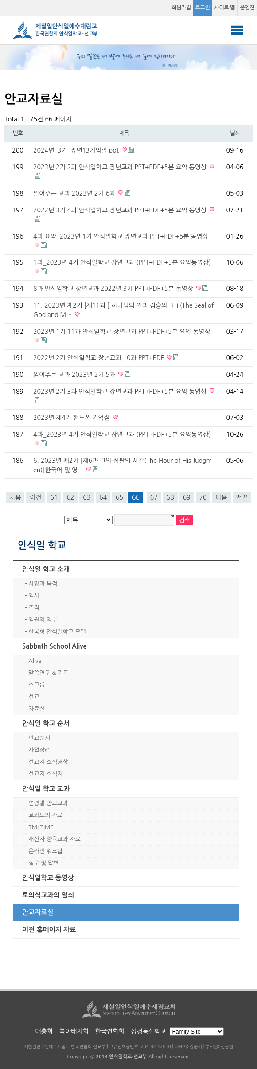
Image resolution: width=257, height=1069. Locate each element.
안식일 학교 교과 (46, 788)
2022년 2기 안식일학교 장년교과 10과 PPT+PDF (99, 358)
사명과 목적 (42, 584)
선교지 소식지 (45, 774)
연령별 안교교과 (48, 803)
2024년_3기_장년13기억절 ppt (77, 150)
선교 (33, 697)
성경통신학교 (148, 1031)
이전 (35, 497)
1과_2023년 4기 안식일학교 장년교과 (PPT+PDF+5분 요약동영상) (122, 262)
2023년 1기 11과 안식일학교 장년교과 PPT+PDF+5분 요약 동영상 (121, 332)
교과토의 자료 (45, 815)
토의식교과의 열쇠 (48, 895)
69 (187, 497)
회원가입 (181, 7)
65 (119, 497)
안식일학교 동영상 (48, 877)
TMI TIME (41, 827)
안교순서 (39, 738)
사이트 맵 (224, 7)
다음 (221, 497)
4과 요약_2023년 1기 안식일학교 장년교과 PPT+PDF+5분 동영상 (120, 236)
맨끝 (242, 497)
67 (154, 497)
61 (54, 497)
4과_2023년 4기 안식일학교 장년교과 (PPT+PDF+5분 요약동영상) (122, 434)
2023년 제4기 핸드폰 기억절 (72, 418)
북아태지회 (74, 1031)
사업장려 (39, 750)
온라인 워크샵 (45, 851)
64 (103, 497)
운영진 (247, 7)
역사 (33, 596)
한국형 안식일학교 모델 (57, 631)
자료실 (36, 709)
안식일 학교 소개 (46, 569)
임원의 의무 (42, 620)
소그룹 (36, 685)
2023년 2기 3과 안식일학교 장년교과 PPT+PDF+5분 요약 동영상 (120, 391)
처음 (15, 497)
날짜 (235, 133)
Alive (34, 661)
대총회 (44, 1031)
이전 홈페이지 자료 (49, 929)
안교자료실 (38, 912)
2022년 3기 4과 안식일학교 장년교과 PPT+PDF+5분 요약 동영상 (120, 210)
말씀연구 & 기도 (48, 673)
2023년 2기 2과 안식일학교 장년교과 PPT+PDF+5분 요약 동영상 (120, 167)
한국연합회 (110, 1031)
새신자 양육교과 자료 (54, 839)
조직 (33, 608)
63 (86, 497)
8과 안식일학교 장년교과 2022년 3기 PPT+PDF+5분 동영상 (114, 289)
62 (70, 497)
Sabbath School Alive (54, 646)
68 (170, 497)
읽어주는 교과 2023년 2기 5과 (75, 375)
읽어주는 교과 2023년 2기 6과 (75, 193)
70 (203, 497)
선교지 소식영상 (48, 762)
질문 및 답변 (43, 863)
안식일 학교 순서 (46, 723)
